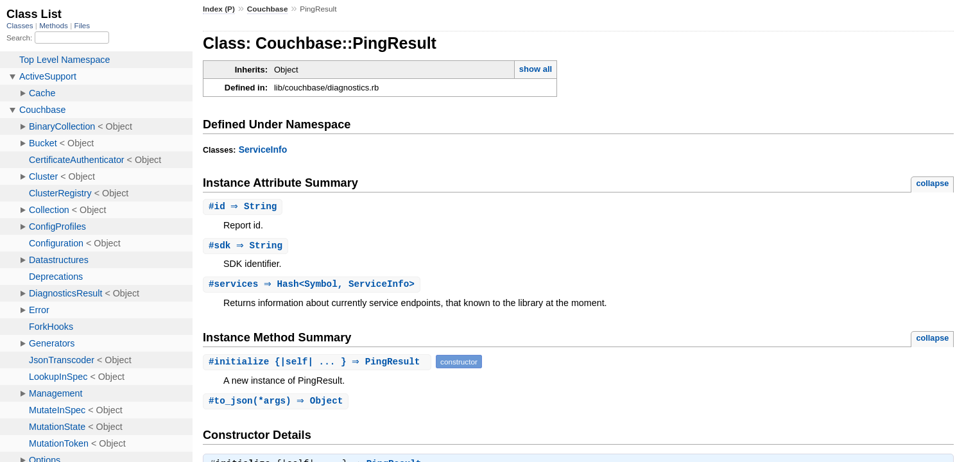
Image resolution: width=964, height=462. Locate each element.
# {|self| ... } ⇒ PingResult (319, 363)
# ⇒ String (244, 207)
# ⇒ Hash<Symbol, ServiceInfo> (313, 286)
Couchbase (267, 8)
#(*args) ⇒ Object (277, 403)
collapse (932, 183)
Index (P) (219, 8)
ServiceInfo (263, 149)
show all (535, 69)
